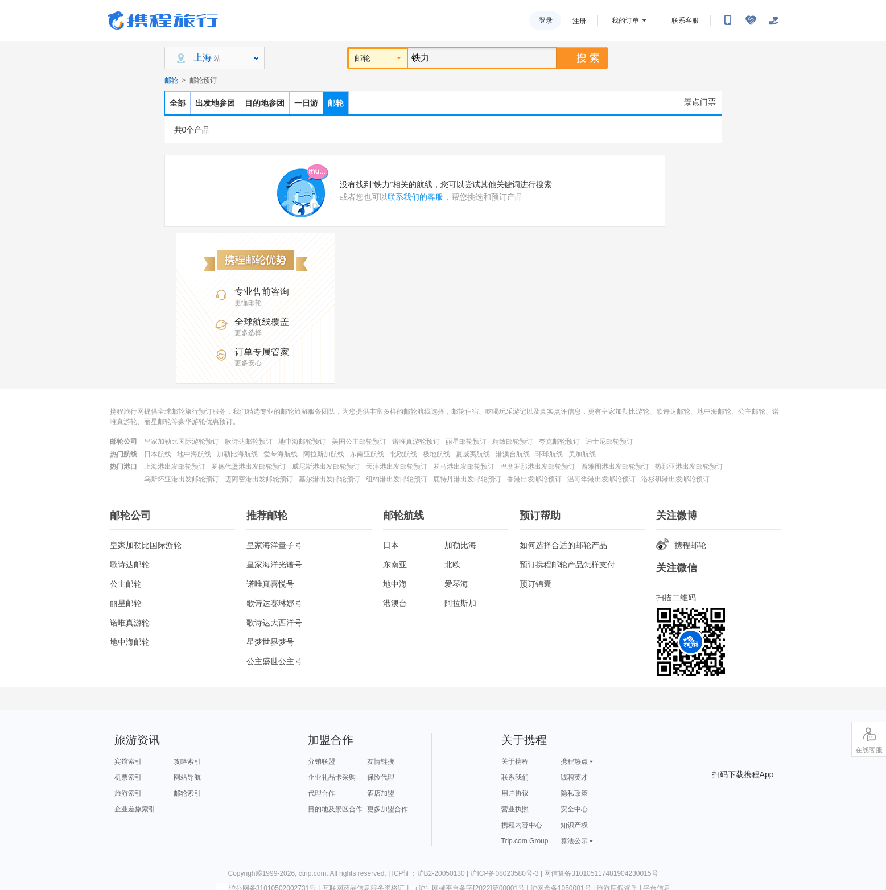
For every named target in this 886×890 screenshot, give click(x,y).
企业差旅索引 (134, 809)
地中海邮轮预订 (302, 442)
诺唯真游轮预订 (416, 442)
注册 (579, 21)
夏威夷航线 (473, 454)
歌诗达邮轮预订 (249, 442)
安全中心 (574, 809)
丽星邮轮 (126, 603)
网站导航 (187, 777)
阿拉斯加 (460, 603)
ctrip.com (313, 873)
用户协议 (515, 793)
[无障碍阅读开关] (750, 20)
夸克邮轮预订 (559, 442)
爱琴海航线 (280, 454)
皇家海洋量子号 (274, 545)
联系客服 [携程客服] (685, 20)
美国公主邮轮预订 (359, 442)
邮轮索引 (187, 793)
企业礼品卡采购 (332, 777)
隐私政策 (574, 793)
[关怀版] (773, 20)
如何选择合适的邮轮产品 (563, 545)
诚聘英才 (574, 777)
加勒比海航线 (237, 454)
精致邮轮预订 (512, 442)
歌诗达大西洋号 (274, 622)
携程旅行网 (163, 20)
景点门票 (700, 102)
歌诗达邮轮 (130, 564)
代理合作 (321, 793)
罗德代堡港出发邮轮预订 (248, 467)
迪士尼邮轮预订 (609, 442)
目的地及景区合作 (335, 809)
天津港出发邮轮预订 (396, 467)
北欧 (452, 564)
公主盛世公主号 (274, 661)
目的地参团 (265, 103)
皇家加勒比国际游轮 (146, 545)
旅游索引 (128, 793)
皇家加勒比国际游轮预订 (181, 442)
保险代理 (380, 777)
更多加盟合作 (387, 809)
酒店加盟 (380, 793)
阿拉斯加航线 (323, 454)
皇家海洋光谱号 (274, 564)
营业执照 (515, 809)
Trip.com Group (525, 841)
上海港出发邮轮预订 (174, 467)
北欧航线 (403, 454)
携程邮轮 (681, 545)
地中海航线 (194, 454)
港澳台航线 (513, 454)
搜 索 (581, 58)
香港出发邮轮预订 (534, 479)
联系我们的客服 (415, 196)
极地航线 (436, 454)
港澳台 (395, 603)
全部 (178, 103)
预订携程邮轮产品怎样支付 (567, 564)
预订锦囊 (535, 583)
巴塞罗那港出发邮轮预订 (537, 467)
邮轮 (378, 58)
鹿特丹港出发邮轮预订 (467, 479)
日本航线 (157, 454)
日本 (391, 545)
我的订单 (625, 20)
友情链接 (380, 761)
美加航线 (582, 454)
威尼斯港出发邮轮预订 (326, 467)
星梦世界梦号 (270, 641)
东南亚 (395, 564)
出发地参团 (215, 103)
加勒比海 (460, 545)
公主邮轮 (126, 583)
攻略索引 (187, 761)
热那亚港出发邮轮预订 (689, 467)
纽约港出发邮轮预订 (396, 479)
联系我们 (515, 777)
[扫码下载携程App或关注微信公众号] (727, 20)
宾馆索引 (128, 761)
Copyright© (245, 873)
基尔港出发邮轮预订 (329, 479)
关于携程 (515, 761)
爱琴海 (456, 583)
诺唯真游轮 (130, 622)
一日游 (306, 103)
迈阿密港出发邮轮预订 (259, 479)
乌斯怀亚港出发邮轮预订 (181, 479)
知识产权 (574, 825)
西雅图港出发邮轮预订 (615, 467)
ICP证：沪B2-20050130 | (431, 873)
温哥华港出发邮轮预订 (601, 479)
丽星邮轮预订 (466, 442)
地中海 (395, 583)
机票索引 (128, 777)
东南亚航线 (367, 454)
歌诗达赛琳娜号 (274, 603)
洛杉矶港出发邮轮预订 (675, 479)
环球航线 (549, 454)
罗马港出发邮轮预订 (463, 467)
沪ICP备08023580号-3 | (507, 873)
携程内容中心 (521, 825)
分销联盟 (321, 761)
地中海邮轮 (130, 641)
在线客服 (869, 740)
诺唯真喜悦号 (270, 583)
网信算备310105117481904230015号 (601, 873)
